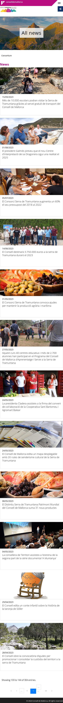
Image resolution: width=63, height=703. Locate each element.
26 (47, 691)
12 (34, 691)
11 (28, 691)
